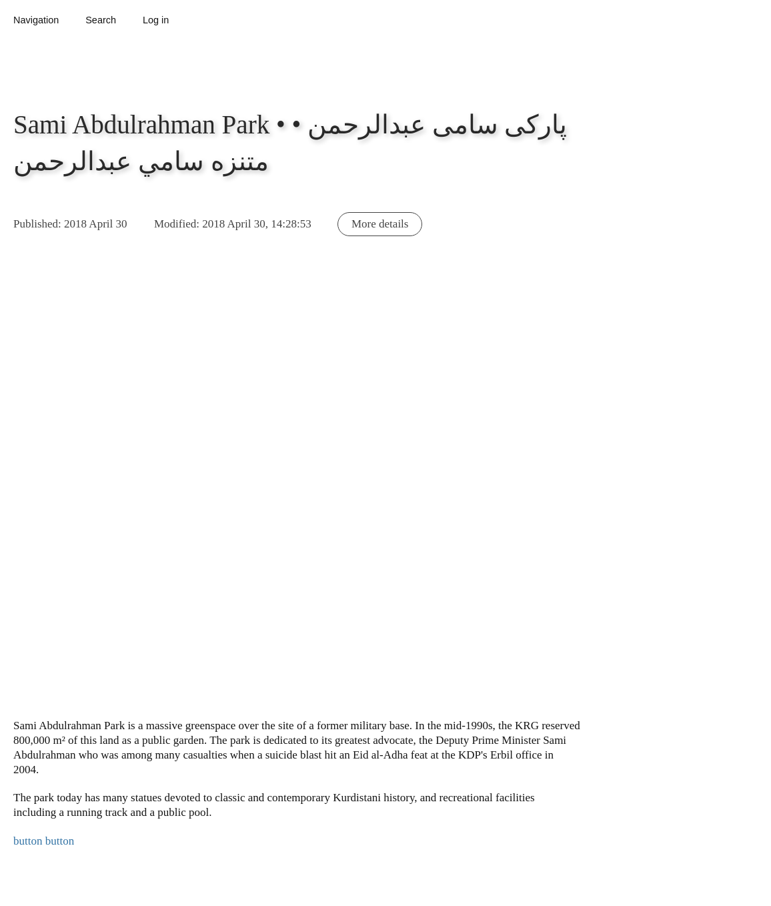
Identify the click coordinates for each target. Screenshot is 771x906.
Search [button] (100, 20)
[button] (225, 506)
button (27, 841)
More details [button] (379, 223)
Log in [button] (156, 20)
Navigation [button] (36, 20)
